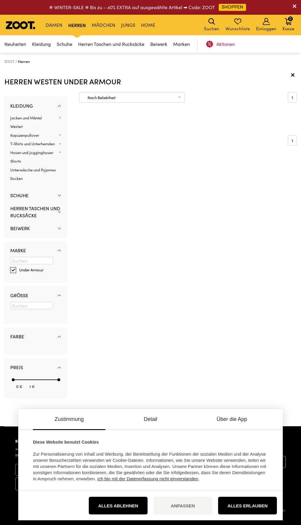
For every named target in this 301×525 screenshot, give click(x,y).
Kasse (288, 23)
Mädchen (103, 25)
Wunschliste (237, 24)
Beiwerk (158, 44)
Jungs (128, 25)
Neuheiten (15, 44)
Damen (54, 25)
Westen (16, 126)
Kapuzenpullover (24, 135)
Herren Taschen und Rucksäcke (111, 44)
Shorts (15, 161)
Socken (16, 178)
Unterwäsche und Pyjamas (33, 170)
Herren (77, 25)
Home (148, 25)
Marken (181, 44)
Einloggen (266, 24)
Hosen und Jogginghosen (31, 152)
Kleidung (41, 44)
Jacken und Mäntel (26, 118)
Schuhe (64, 44)
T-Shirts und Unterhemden (32, 143)
